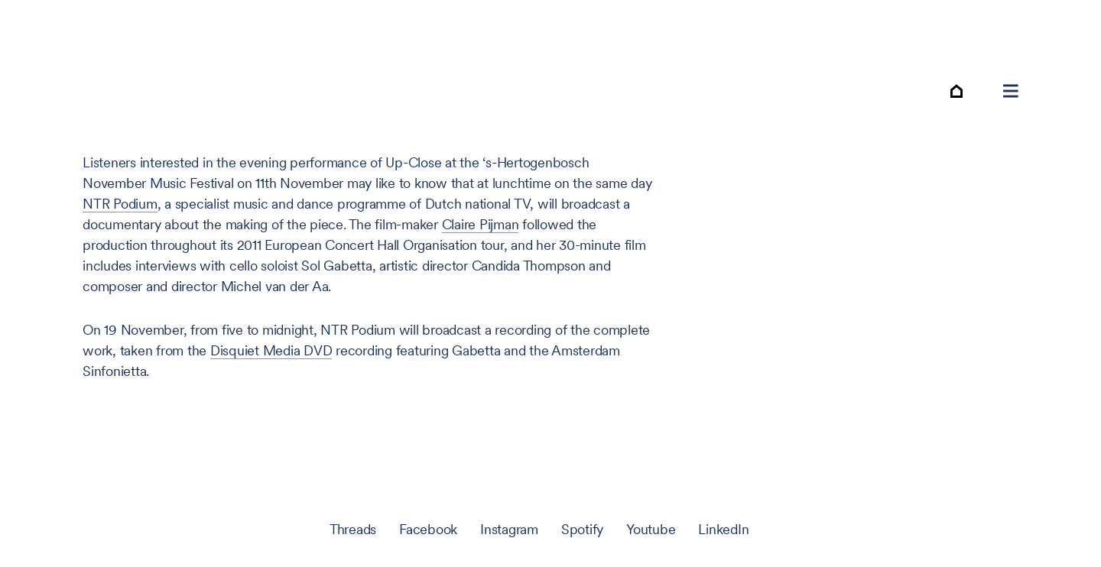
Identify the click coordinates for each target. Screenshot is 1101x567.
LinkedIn (723, 529)
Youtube (650, 529)
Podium (120, 204)
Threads (353, 529)
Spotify (582, 529)
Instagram (509, 529)
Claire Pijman (480, 224)
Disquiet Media (271, 350)
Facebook (428, 529)
